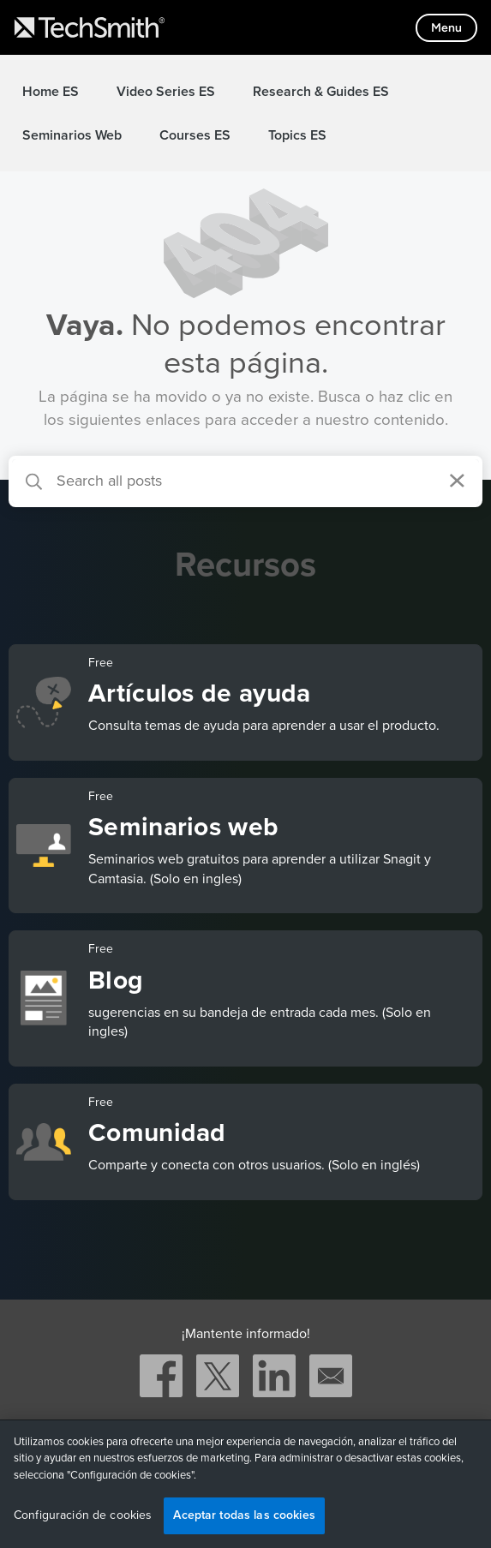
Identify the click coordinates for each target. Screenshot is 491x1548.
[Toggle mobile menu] (446, 28)
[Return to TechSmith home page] (89, 27)
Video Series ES (166, 91)
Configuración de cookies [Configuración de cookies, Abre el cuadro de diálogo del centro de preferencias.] (83, 1515)
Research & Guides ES (321, 91)
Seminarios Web (72, 135)
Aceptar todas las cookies (244, 1515)
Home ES (50, 91)
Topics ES (297, 135)
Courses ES (195, 135)
